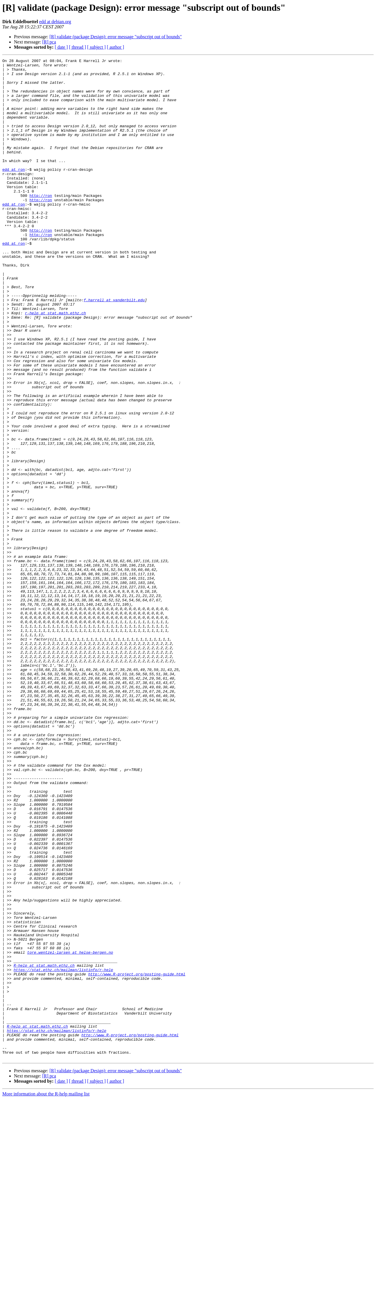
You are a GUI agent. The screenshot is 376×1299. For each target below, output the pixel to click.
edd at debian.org (55, 21)
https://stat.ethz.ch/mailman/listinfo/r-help (63, 1152)
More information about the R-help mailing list (46, 1293)
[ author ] (115, 47)
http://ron (41, 223)
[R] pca (49, 41)
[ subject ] (96, 47)
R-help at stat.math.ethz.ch (44, 1147)
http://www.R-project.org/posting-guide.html (136, 1157)
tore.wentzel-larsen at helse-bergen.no (70, 1131)
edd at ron (13, 192)
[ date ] (61, 47)
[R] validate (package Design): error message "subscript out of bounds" (116, 36)
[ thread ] (77, 47)
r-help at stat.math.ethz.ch (55, 364)
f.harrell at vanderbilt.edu (114, 348)
